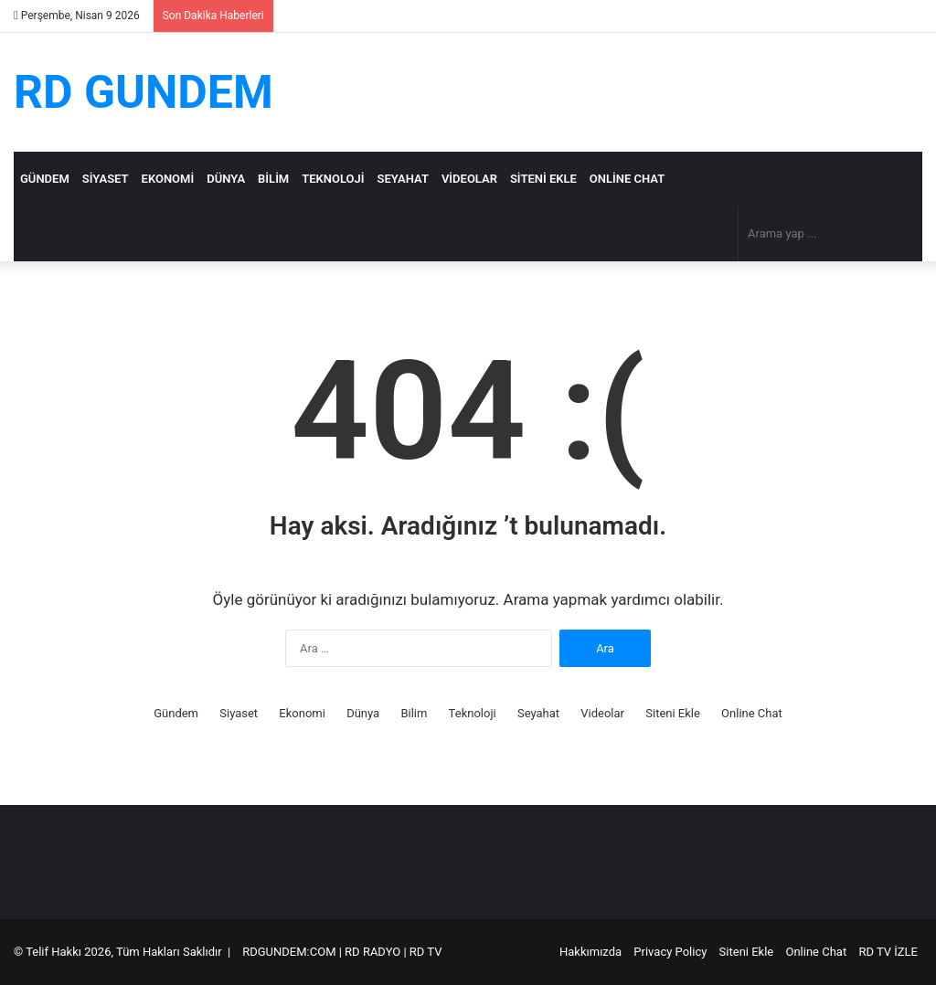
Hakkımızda (590, 952)
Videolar (469, 178)
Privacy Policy (670, 952)
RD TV (426, 952)
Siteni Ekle (543, 178)
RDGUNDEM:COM (288, 952)
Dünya (226, 178)
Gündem (44, 178)
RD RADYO (372, 952)
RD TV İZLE (888, 952)
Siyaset (105, 178)
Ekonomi (168, 178)
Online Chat (627, 178)
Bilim (273, 178)
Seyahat (403, 178)
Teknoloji (333, 178)
